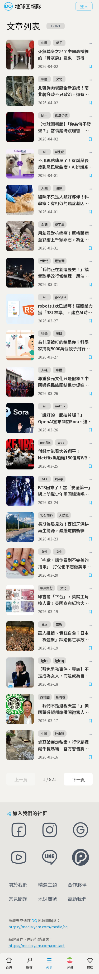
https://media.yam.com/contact (36, 945)
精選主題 (47, 884)
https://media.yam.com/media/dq (38, 926)
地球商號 (47, 898)
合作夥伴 (77, 884)
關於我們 (17, 884)
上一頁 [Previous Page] (20, 779)
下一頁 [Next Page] (78, 779)
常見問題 (17, 898)
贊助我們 (77, 898)
